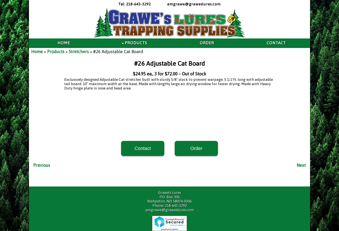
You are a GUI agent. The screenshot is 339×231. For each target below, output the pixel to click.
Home (37, 51)
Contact (142, 148)
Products (55, 51)
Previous (41, 165)
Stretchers (79, 51)
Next (301, 165)
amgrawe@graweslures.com (194, 4)
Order (196, 148)
